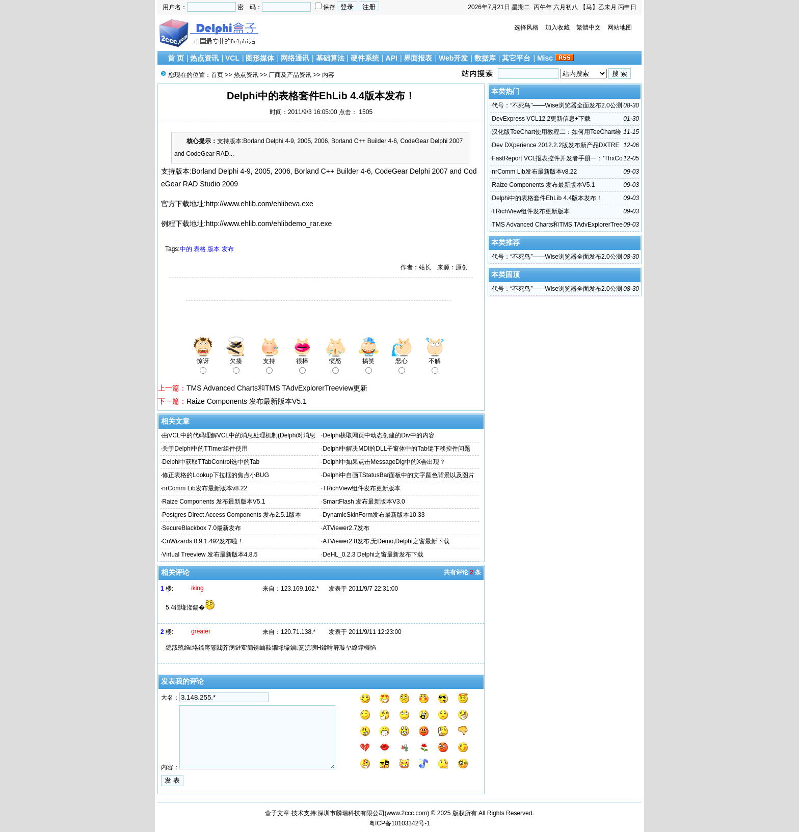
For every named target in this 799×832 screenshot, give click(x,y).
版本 (213, 249)
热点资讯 (204, 58)
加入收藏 (557, 27)
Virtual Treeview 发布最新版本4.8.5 (209, 554)
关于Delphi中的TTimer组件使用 (205, 448)
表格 (200, 249)
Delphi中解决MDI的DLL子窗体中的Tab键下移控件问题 (396, 448)
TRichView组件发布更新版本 (362, 488)
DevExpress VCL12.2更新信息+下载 (541, 118)
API (391, 58)
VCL (232, 58)
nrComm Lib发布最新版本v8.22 (204, 488)
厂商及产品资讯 (290, 74)
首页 (217, 74)
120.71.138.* (298, 631)
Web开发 (453, 58)
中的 (186, 249)
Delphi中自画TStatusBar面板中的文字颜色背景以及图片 (398, 475)
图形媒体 (260, 58)
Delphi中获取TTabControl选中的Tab (210, 461)
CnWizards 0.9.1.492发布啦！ (203, 541)
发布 (228, 249)
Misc (545, 58)
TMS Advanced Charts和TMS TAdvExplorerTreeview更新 (277, 388)
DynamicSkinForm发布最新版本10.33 (373, 514)
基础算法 (330, 58)
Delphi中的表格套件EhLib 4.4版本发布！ (547, 198)
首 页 (176, 58)
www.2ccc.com (407, 813)
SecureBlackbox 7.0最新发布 (201, 528)
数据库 (485, 58)
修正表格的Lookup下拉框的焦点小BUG (215, 475)
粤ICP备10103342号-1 (399, 823)
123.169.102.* (300, 588)
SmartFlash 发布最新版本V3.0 (364, 501)
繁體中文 (588, 27)
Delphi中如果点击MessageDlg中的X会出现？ (384, 461)
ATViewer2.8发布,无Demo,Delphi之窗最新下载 (386, 541)
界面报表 (418, 58)
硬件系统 (365, 58)
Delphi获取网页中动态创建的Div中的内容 (378, 435)
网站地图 (619, 27)
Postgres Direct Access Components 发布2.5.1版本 (231, 514)
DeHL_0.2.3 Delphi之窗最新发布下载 (373, 554)
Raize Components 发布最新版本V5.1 (247, 401)
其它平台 (516, 58)
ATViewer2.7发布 (346, 528)
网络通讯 (295, 58)
